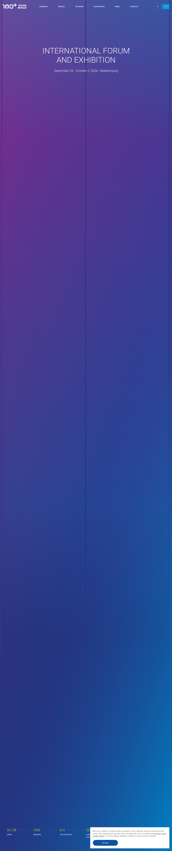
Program (79, 7)
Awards (61, 7)
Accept (105, 843)
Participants (99, 7)
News (117, 7)
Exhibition (43, 7)
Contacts (134, 7)
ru (158, 7)
